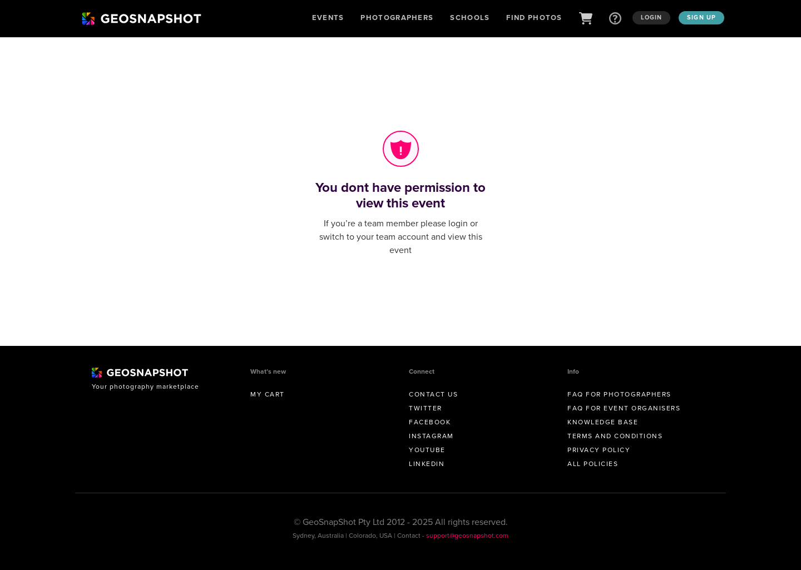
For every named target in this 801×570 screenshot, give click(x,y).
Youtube (427, 450)
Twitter (425, 408)
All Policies (592, 464)
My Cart (267, 394)
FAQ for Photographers (619, 394)
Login (651, 17)
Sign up (701, 17)
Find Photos (534, 17)
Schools (470, 17)
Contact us (433, 394)
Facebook (430, 422)
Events (328, 17)
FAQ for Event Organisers (623, 408)
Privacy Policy (598, 450)
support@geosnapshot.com (467, 536)
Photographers (396, 17)
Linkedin (426, 464)
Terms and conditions (614, 436)
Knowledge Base (602, 422)
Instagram (431, 436)
